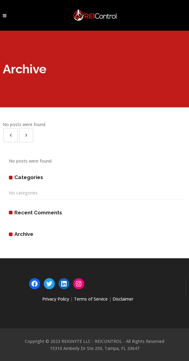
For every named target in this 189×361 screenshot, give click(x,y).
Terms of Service (91, 299)
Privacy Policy (55, 299)
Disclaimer (123, 299)
